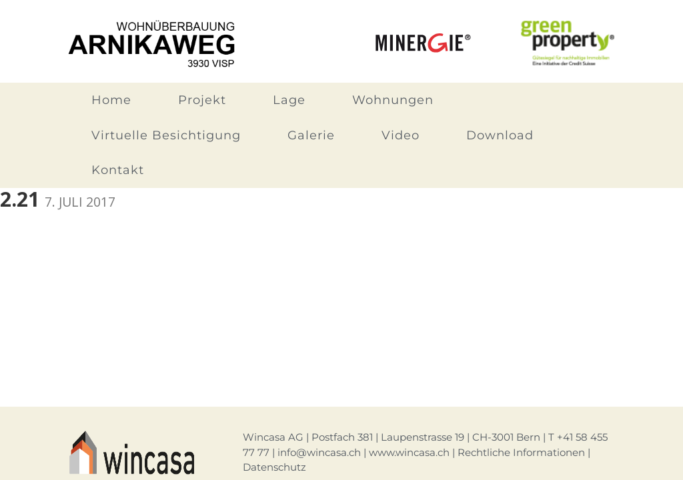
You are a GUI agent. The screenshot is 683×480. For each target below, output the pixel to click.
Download (500, 135)
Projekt (202, 100)
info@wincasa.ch (319, 452)
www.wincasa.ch (409, 452)
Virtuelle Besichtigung (166, 135)
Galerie (311, 135)
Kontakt (117, 170)
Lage (289, 100)
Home (111, 100)
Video (401, 135)
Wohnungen (393, 100)
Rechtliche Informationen (521, 452)
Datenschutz (274, 467)
